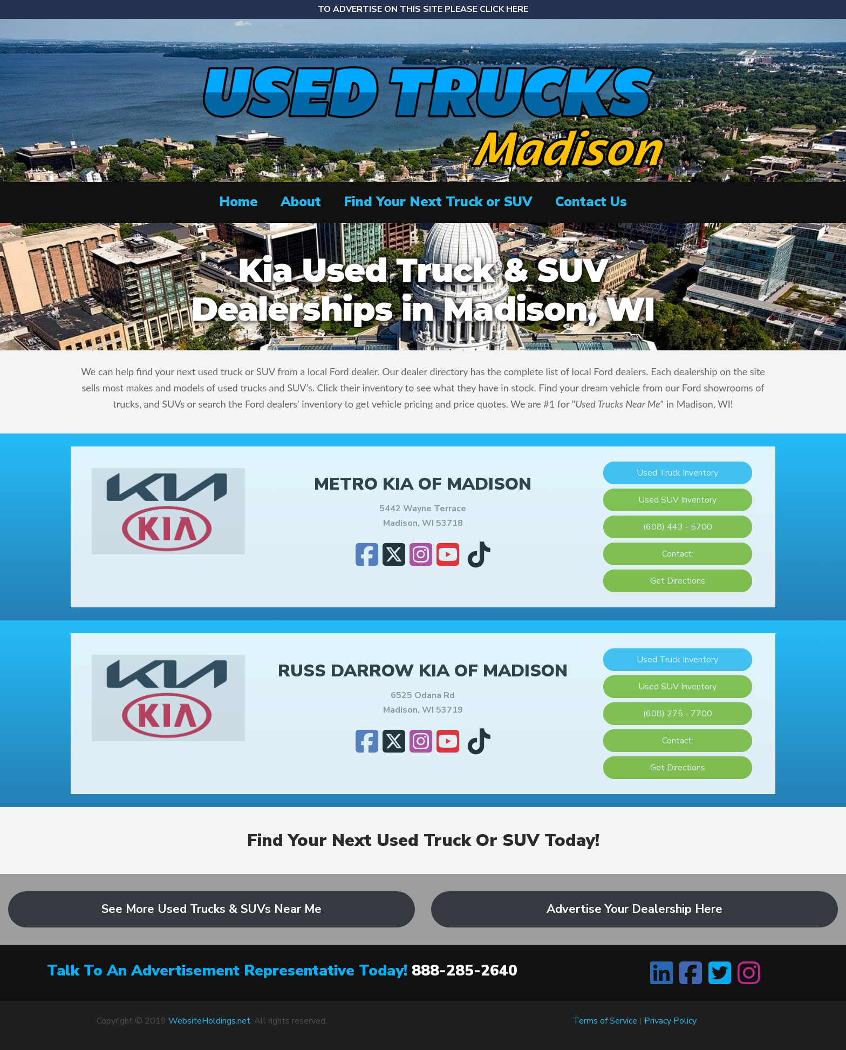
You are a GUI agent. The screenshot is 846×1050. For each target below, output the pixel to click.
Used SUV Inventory (677, 500)
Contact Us (591, 202)
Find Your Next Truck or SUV (438, 202)
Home (238, 202)
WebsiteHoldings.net (209, 1021)
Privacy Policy (670, 1021)
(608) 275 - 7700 (677, 714)
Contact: (677, 554)
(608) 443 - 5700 (677, 527)
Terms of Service (605, 1021)
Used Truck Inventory (677, 473)
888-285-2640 (464, 970)
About (301, 202)
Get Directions (677, 581)
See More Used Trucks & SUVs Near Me (211, 909)
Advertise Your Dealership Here (634, 909)
